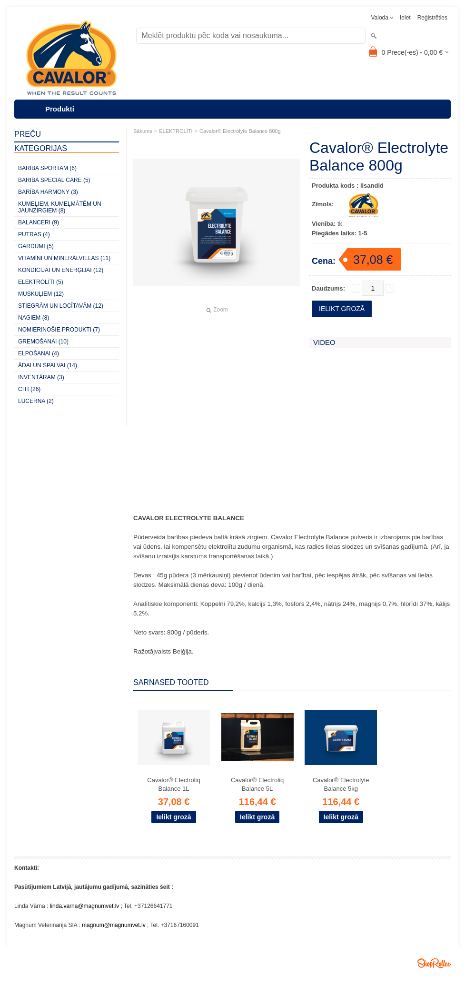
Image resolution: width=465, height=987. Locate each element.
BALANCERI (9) (38, 222)
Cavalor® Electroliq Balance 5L (257, 784)
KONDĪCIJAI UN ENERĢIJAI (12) (60, 270)
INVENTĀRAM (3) (41, 377)
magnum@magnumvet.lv (114, 925)
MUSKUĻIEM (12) (41, 294)
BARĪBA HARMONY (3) (48, 192)
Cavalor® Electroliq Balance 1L (173, 784)
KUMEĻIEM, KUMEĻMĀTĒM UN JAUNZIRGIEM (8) (59, 207)
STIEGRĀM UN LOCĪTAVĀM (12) (60, 305)
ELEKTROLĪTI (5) (40, 282)
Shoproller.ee (434, 963)
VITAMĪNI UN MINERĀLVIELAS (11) (64, 258)
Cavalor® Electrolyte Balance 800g (240, 131)
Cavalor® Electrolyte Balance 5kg (341, 784)
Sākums (142, 131)
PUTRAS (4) (34, 234)
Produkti (59, 109)
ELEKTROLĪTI (175, 131)
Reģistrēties (432, 17)
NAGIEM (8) (33, 317)
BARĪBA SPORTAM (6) (47, 168)
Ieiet (405, 17)
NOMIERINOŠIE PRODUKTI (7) (59, 329)
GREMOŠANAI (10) (43, 341)
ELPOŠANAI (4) (38, 353)
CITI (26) (29, 389)
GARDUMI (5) (36, 246)
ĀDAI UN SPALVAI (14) (47, 365)
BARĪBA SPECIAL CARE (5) (54, 180)
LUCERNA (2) (36, 401)
